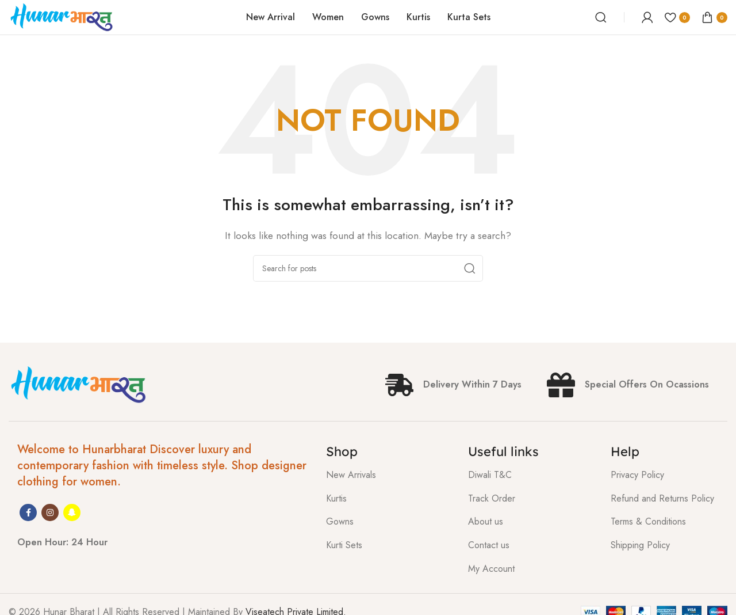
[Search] (600, 17)
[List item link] (388, 475)
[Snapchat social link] (71, 512)
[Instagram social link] (50, 512)
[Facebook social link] (28, 512)
